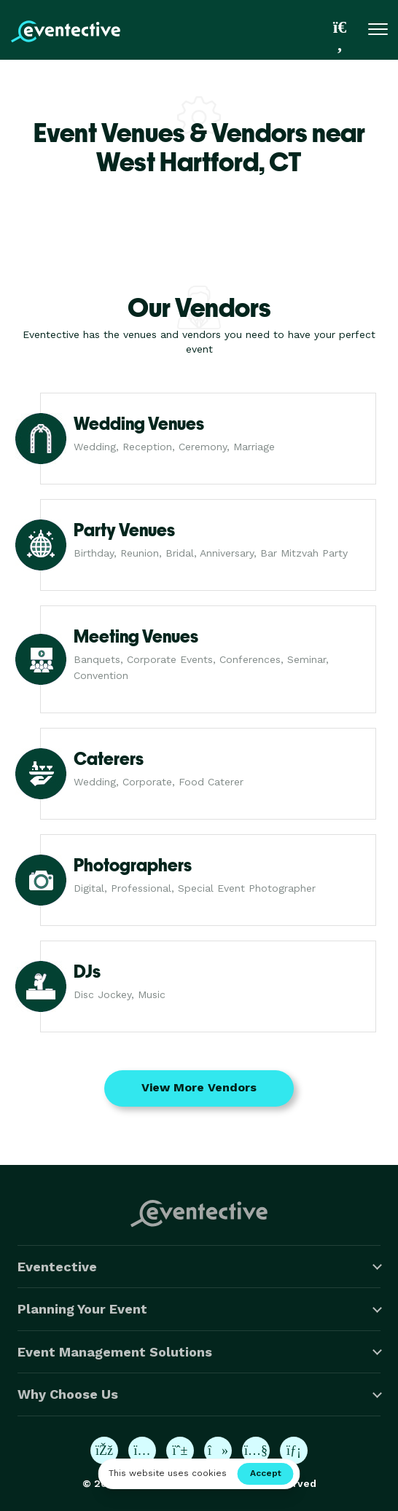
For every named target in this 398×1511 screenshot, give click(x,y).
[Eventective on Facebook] (104, 1450)
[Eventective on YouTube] (256, 1450)
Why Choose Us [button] (67, 1394)
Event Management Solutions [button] (114, 1351)
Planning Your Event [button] (82, 1308)
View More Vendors (199, 1087)
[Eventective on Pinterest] (180, 1450)
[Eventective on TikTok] (218, 1450)
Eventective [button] (57, 1266)
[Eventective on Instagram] (142, 1450)
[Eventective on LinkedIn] (294, 1450)
